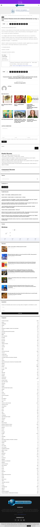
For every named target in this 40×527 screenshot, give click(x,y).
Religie (3, 451)
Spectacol (3, 471)
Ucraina (3, 485)
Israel (2, 409)
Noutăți (3, 433)
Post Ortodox (4, 447)
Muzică (3, 428)
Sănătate (3, 459)
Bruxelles (3, 337)
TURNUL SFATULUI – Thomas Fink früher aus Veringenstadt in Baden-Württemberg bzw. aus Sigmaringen (20, 121)
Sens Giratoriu (4, 465)
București (3, 340)
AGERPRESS (4, 323)
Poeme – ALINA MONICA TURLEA (19, 105)
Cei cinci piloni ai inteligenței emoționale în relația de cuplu (32, 120)
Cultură (3, 360)
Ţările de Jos (4, 479)
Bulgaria (3, 342)
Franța (3, 392)
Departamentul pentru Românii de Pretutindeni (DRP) (11, 361)
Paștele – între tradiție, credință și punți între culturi (11, 155)
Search (3, 146)
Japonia (3, 413)
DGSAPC (3, 363)
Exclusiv (3, 380)
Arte (2, 326)
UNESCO (3, 488)
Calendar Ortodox (5, 343)
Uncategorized (4, 486)
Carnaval (3, 346)
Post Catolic (4, 445)
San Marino (4, 457)
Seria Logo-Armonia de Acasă (7, 119)
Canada (3, 345)
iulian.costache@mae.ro (18, 65)
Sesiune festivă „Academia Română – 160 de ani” (11, 209)
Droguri (3, 369)
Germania (3, 393)
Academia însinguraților (20, 82)
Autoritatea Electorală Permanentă (8, 331)
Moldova (3, 427)
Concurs (3, 352)
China (3, 349)
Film (2, 390)
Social (3, 468)
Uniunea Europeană (5, 491)
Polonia (3, 444)
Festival (3, 389)
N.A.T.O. (3, 430)
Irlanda (3, 407)
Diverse (3, 366)
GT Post (4, 21)
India (2, 401)
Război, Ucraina (4, 450)
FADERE (3, 386)
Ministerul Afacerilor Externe (7, 424)
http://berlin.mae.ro (27, 65)
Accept (29, 525)
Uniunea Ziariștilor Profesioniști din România (10, 492)
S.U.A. (2, 456)
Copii (2, 358)
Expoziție (3, 383)
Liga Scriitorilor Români (6, 416)
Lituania (3, 419)
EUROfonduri (4, 377)
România (3, 454)
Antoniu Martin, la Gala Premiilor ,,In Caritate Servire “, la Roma (13, 156)
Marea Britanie (4, 422)
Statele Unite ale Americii (6, 474)
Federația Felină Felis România (7, 387)
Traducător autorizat (5, 482)
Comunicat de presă (5, 351)
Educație (3, 374)
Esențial (3, 375)
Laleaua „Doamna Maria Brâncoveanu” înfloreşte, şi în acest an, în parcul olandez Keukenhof (22, 278)
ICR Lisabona (4, 398)
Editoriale (4, 243)
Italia (2, 412)
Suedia (3, 477)
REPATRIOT (4, 453)
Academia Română (5, 320)
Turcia (3, 483)
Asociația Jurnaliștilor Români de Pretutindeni (10, 328)
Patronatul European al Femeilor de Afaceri (9, 439)
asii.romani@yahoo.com (22, 514)
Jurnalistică (4, 415)
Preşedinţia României (5, 448)
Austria (3, 329)
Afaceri (3, 322)
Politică (3, 442)
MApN (3, 421)
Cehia (3, 348)
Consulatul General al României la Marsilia (9, 357)
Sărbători (3, 462)
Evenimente (4, 378)
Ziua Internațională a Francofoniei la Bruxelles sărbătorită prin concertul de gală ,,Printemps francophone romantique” (22, 294)
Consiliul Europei (5, 355)
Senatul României (5, 463)
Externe (3, 384)
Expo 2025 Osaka (5, 381)
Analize (3, 325)
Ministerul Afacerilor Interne (7, 425)
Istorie (3, 410)
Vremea (3, 224)
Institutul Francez (5, 404)
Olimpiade (3, 436)
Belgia (3, 334)
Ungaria (3, 489)
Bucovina (3, 339)
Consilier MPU (4, 354)
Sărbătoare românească (6, 460)
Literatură (3, 418)
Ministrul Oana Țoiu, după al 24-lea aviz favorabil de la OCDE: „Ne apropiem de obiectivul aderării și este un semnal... (22, 255)
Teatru (3, 480)
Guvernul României (5, 395)
